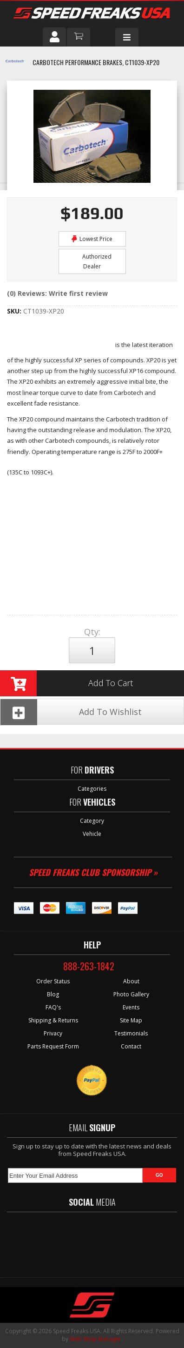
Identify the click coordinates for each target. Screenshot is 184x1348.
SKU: (15, 311)
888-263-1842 (88, 966)
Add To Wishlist (71, 712)
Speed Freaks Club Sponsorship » (93, 872)
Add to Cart (66, 683)
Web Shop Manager (95, 1339)
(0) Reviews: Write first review (57, 293)
